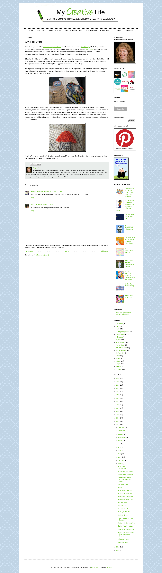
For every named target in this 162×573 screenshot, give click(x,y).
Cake (117, 326)
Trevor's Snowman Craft (125, 500)
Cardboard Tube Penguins (126, 529)
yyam (32, 204)
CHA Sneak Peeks (123, 484)
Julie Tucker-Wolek (37, 191)
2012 (118, 424)
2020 (118, 398)
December (121, 427)
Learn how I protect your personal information (123, 314)
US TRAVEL (118, 30)
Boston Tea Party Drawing (129, 285)
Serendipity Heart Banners (126, 471)
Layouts (118, 340)
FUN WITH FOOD (105, 30)
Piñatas (118, 358)
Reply (32, 198)
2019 (118, 401)
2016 (118, 411)
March (120, 457)
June (119, 447)
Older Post (104, 251)
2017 (118, 408)
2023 (118, 388)
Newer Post (29, 251)
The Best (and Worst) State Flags (129, 216)
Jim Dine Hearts (122, 503)
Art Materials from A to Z (129, 296)
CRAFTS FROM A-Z (55, 30)
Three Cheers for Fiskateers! (123, 467)
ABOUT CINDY (41, 30)
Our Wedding (120, 353)
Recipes (118, 364)
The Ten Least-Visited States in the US (129, 251)
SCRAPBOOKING (91, 30)
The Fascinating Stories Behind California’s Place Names (130, 240)
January (120, 464)
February (121, 460)
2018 (118, 405)
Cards (117, 329)
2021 (118, 395)
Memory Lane (120, 345)
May (119, 450)
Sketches (118, 366)
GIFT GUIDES (129, 30)
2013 (118, 421)
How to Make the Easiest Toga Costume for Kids (129, 263)
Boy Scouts (119, 324)
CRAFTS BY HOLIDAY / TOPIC (73, 30)
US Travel (119, 369)
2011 (118, 547)
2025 (118, 382)
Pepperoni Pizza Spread (125, 497)
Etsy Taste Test (122, 506)
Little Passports (120, 342)
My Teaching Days (121, 348)
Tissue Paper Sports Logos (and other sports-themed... (126, 534)
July (119, 444)
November (121, 431)
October (121, 434)
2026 (118, 378)
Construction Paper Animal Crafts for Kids (129, 228)
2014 (118, 418)
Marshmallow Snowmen (125, 474)
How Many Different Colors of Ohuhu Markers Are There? (130, 275)
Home (67, 251)
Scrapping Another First (125, 490)
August (120, 441)
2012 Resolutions (123, 542)
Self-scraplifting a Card (125, 493)
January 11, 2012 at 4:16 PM (44, 204)
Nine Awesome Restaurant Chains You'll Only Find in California (130, 192)
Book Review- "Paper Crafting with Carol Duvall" (124, 479)
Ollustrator (94, 567)
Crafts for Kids (120, 334)
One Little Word (121, 350)
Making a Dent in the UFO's (126, 523)
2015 (118, 415)
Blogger (109, 567)
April (119, 454)
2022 (118, 392)
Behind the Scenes (123, 539)
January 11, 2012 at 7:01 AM (53, 191)
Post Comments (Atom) (41, 255)
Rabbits (118, 361)
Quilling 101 (121, 487)
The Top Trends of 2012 (125, 526)
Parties (118, 356)
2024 (118, 385)
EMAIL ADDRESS (119, 102)
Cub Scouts (119, 337)
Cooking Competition (122, 332)
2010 (118, 550)
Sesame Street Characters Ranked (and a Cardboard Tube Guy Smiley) (125, 205)
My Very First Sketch (124, 512)
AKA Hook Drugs (123, 515)
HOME (31, 30)
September (121, 437)
